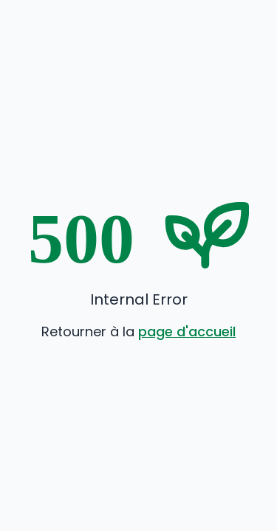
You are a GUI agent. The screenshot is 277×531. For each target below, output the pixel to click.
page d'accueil (187, 331)
